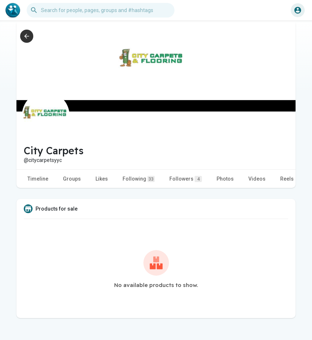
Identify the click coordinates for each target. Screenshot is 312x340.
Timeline (37, 179)
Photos (225, 179)
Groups (72, 179)
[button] (100, 10)
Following (139, 179)
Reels (287, 179)
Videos (257, 179)
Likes (101, 179)
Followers (185, 179)
